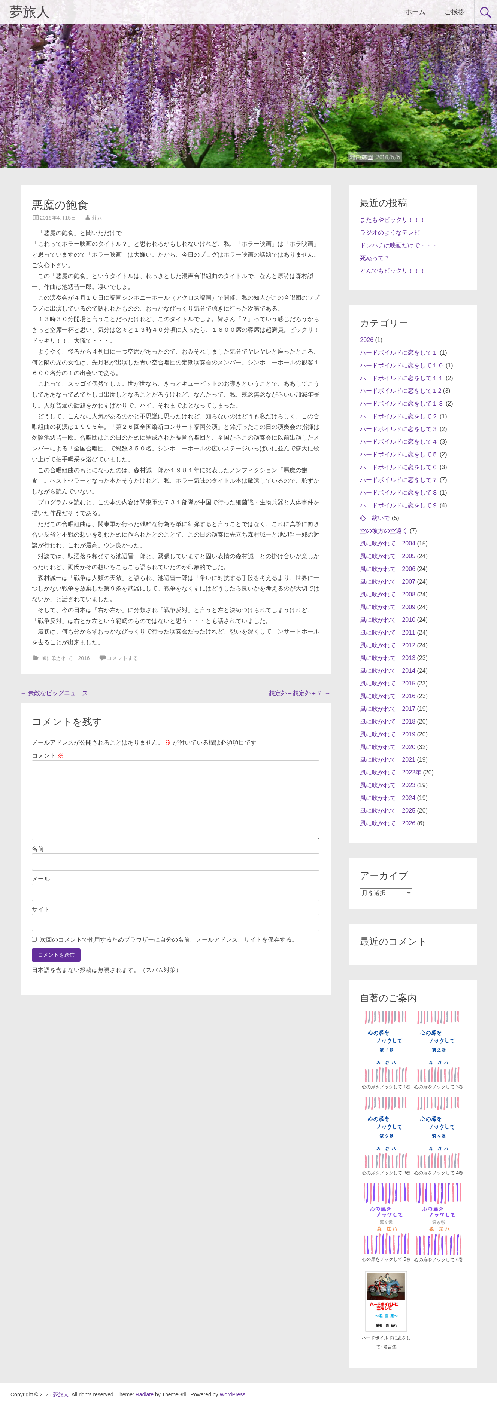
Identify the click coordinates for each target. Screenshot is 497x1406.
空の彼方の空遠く (384, 531)
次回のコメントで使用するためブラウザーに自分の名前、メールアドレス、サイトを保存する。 (169, 939)
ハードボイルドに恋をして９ (399, 505)
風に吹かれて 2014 (387, 670)
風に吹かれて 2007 (387, 581)
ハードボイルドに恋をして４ (399, 441)
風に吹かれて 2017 (387, 709)
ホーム (415, 12)
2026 (366, 340)
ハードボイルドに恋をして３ (399, 429)
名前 (38, 849)
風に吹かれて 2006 (387, 569)
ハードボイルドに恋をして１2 (400, 391)
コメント (47, 755)
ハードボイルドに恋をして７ (399, 480)
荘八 (97, 218)
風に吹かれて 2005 (387, 556)
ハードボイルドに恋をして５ (399, 454)
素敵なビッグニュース (54, 693)
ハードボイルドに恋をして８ (399, 492)
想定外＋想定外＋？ (299, 693)
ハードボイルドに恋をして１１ (402, 378)
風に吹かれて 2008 (387, 594)
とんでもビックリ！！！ (393, 271)
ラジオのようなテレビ (390, 232)
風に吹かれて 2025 (387, 810)
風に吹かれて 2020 (387, 747)
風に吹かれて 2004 (387, 543)
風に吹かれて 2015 (387, 683)
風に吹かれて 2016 (65, 658)
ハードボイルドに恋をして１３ (402, 403)
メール (41, 879)
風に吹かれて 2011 (387, 632)
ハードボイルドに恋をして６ (399, 467)
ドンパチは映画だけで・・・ (399, 245)
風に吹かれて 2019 (387, 734)
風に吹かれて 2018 (387, 721)
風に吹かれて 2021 (387, 760)
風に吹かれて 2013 (387, 658)
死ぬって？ (375, 258)
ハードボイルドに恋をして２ (399, 416)
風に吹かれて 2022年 (390, 772)
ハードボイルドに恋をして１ (399, 352)
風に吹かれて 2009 (387, 607)
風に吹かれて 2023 (387, 785)
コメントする (122, 658)
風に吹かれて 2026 (387, 823)
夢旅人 (29, 12)
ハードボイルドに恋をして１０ (402, 365)
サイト (41, 909)
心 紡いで (375, 518)
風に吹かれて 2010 (387, 620)
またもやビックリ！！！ (393, 220)
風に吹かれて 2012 (387, 645)
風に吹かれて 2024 (387, 798)
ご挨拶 (455, 12)
